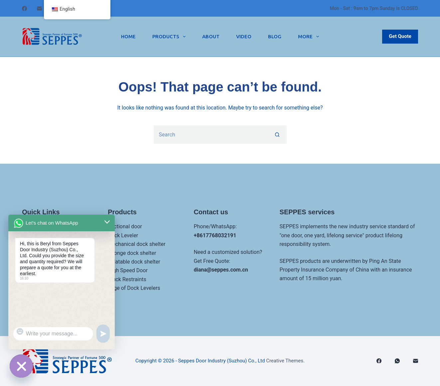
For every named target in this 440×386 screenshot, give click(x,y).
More (310, 37)
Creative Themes (284, 361)
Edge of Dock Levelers (134, 288)
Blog (274, 36)
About (211, 36)
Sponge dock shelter (132, 253)
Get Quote (400, 36)
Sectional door (125, 226)
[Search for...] (211, 134)
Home (128, 36)
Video (243, 36)
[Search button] (277, 134)
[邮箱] (39, 8)
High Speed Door (128, 270)
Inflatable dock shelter (134, 262)
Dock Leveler (123, 235)
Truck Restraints (127, 279)
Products (170, 37)
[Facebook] (24, 8)
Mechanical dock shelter (136, 244)
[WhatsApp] (397, 360)
